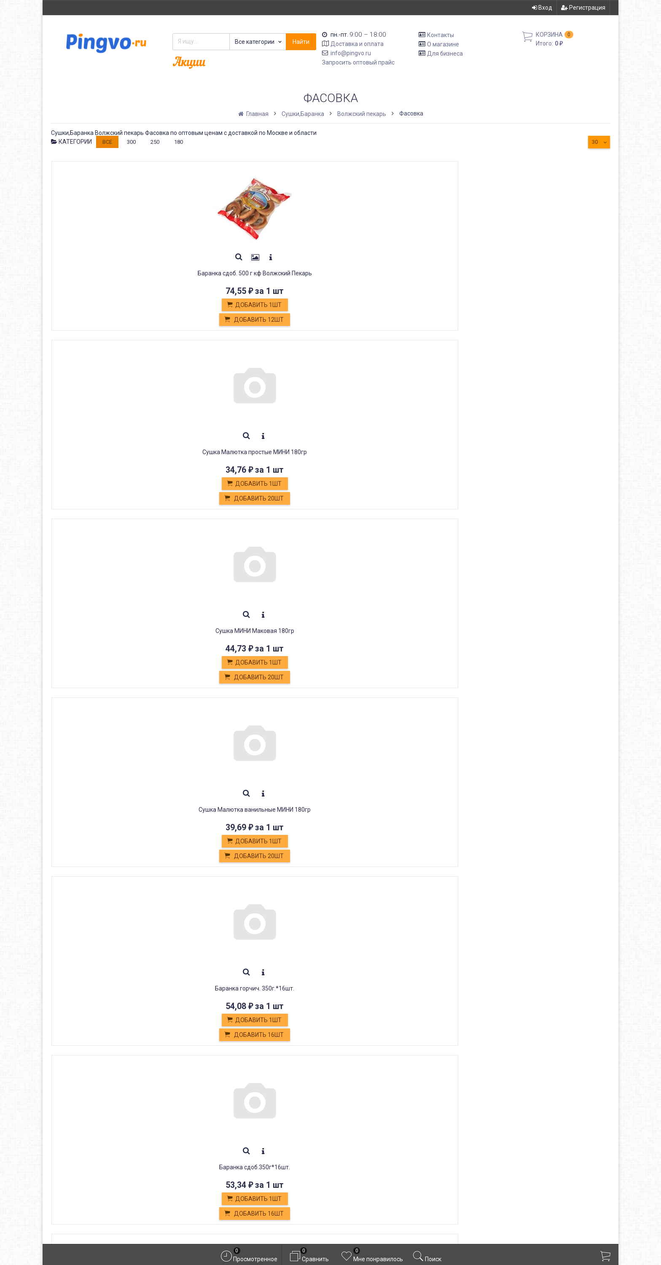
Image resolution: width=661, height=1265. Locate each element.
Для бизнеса (445, 53)
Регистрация (583, 7)
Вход (542, 7)
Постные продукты (220, 1157)
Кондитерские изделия (226, 1138)
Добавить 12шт (103, 320)
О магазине (443, 44)
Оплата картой (212, 1176)
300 (131, 142)
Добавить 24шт (556, 498)
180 (178, 142)
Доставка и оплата (357, 43)
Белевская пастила (220, 1148)
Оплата (201, 1119)
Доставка (205, 1110)
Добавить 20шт (216, 320)
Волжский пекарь (361, 113)
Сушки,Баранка (303, 113)
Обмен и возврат (217, 1129)
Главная (254, 113)
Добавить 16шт (556, 320)
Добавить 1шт (102, 305)
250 (154, 142)
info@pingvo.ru (350, 53)
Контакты (440, 35)
